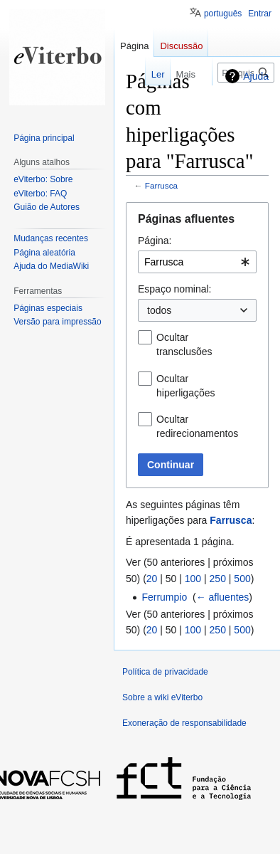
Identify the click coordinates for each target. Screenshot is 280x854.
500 (242, 578)
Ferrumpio (164, 597)
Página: (154, 240)
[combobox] (197, 262)
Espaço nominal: (175, 289)
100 (193, 578)
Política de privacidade (165, 672)
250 (218, 578)
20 (152, 578)
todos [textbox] (159, 310)
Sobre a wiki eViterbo (162, 697)
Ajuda (256, 76)
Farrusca (161, 185)
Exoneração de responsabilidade (184, 723)
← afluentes (222, 597)
